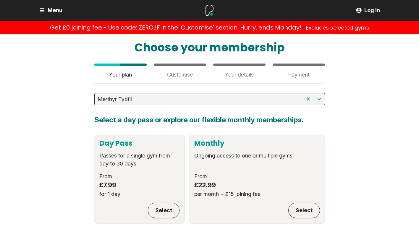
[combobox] (98, 99)
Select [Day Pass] (163, 210)
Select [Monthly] (304, 210)
